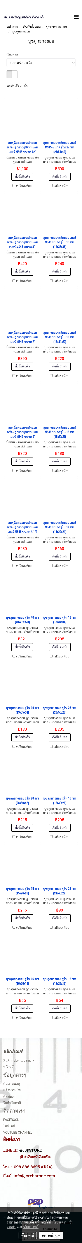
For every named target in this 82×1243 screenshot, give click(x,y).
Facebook (11, 1120)
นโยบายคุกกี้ (30, 1227)
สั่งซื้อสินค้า (22, 176)
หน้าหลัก (9, 1067)
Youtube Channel (17, 1132)
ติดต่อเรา (9, 1097)
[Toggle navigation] (76, 17)
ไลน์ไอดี (9, 1126)
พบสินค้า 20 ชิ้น (17, 86)
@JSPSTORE (30, 1150)
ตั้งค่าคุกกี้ (27, 1235)
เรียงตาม (14, 54)
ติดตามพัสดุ (11, 1084)
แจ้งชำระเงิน (12, 1090)
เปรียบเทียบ (24, 186)
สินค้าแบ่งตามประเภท (19, 1061)
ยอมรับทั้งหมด (51, 1235)
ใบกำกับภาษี (12, 1103)
